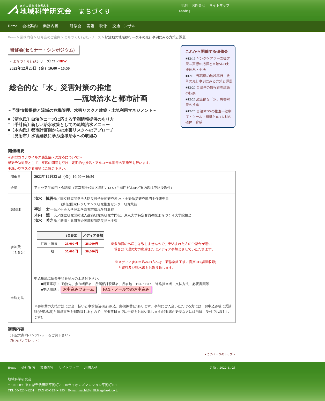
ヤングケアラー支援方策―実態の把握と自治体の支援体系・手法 (208, 63)
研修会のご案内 (49, 37)
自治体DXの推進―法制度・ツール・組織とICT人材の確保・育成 (209, 116)
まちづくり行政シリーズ (82, 37)
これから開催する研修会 (206, 51)
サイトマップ (219, 5)
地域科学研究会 (19, 379)
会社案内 (30, 26)
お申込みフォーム (78, 289)
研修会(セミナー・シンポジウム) (42, 50)
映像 (103, 26)
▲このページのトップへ (219, 354)
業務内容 (50, 26)
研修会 (75, 26)
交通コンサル (124, 26)
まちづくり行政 (24, 61)
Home (12, 26)
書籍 (90, 26)
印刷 (184, 5)
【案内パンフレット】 (24, 340)
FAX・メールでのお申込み (126, 289)
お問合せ (198, 5)
